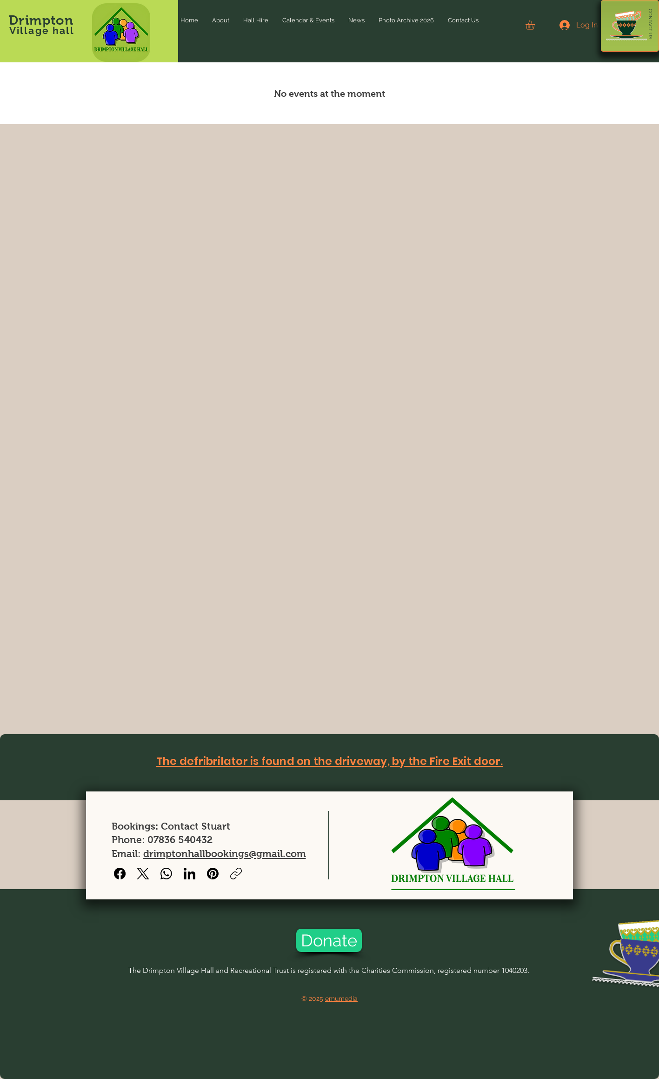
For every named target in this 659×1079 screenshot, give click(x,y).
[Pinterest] (213, 873)
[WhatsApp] (166, 873)
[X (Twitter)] (143, 873)
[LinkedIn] (189, 873)
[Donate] (329, 940)
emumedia (341, 998)
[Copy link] (236, 873)
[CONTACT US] (650, 24)
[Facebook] (120, 873)
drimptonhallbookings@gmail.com (224, 853)
